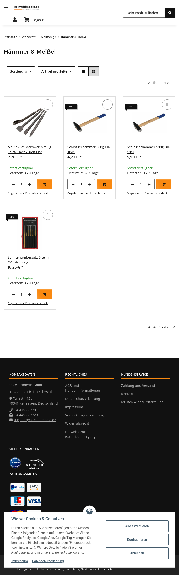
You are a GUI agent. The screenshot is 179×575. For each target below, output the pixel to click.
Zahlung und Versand (138, 385)
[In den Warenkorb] (44, 184)
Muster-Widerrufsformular (142, 402)
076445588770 (25, 410)
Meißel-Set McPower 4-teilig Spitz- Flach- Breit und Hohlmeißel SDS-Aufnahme (29, 149)
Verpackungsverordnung (84, 415)
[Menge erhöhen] (29, 184)
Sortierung (18, 71)
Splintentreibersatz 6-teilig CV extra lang (28, 259)
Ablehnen (137, 553)
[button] (15, 20)
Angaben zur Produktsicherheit (28, 193)
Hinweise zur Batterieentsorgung (80, 434)
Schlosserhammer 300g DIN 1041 (89, 149)
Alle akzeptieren (137, 526)
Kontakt (127, 393)
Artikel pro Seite (54, 71)
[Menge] (21, 184)
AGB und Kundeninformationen (82, 388)
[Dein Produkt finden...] (144, 13)
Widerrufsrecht (77, 423)
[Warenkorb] (34, 20)
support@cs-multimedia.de (35, 420)
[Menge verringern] (13, 184)
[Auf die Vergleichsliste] (48, 104)
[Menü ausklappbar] (6, 7)
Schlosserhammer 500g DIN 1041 (148, 149)
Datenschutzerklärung (48, 561)
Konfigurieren (137, 539)
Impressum (19, 561)
